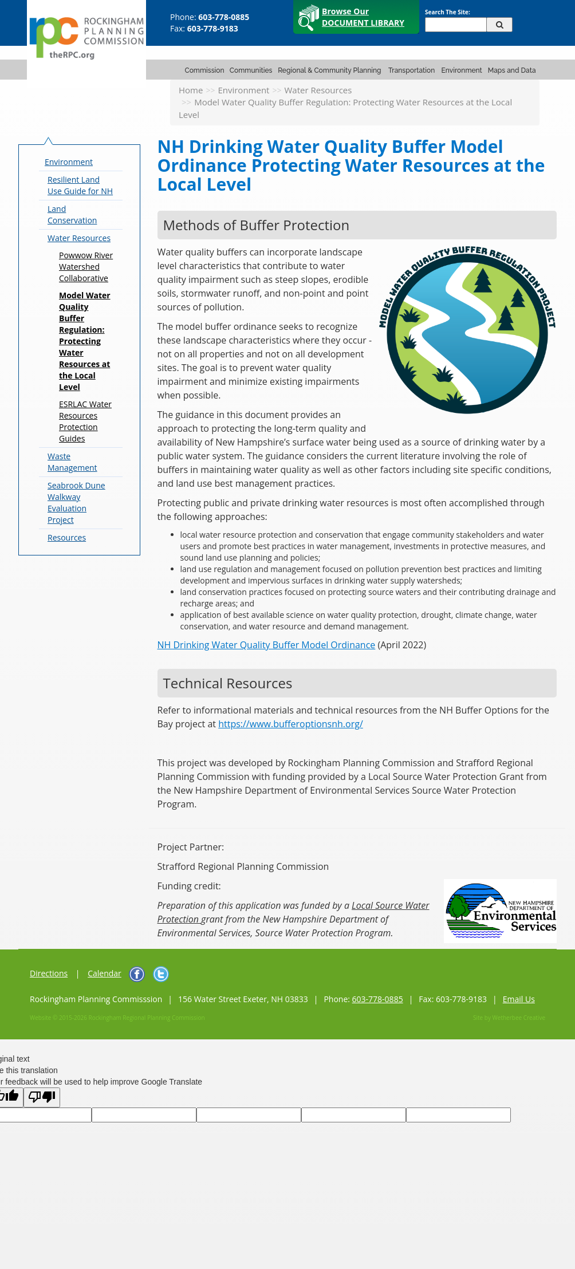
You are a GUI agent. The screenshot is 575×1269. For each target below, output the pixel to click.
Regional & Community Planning (329, 70)
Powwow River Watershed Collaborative (86, 266)
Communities (251, 70)
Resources (67, 537)
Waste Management (72, 462)
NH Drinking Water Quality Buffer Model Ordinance (266, 645)
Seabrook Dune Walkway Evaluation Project (76, 502)
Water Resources (318, 90)
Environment (462, 70)
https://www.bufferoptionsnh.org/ (290, 724)
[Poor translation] (41, 1097)
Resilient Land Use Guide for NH (80, 185)
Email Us (519, 999)
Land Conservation (72, 214)
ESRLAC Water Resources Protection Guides (85, 421)
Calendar (104, 973)
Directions (49, 973)
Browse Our (363, 17)
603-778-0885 (377, 999)
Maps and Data (512, 70)
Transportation (411, 70)
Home (191, 90)
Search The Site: (447, 12)
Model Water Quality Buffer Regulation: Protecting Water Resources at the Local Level (85, 341)
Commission (205, 70)
